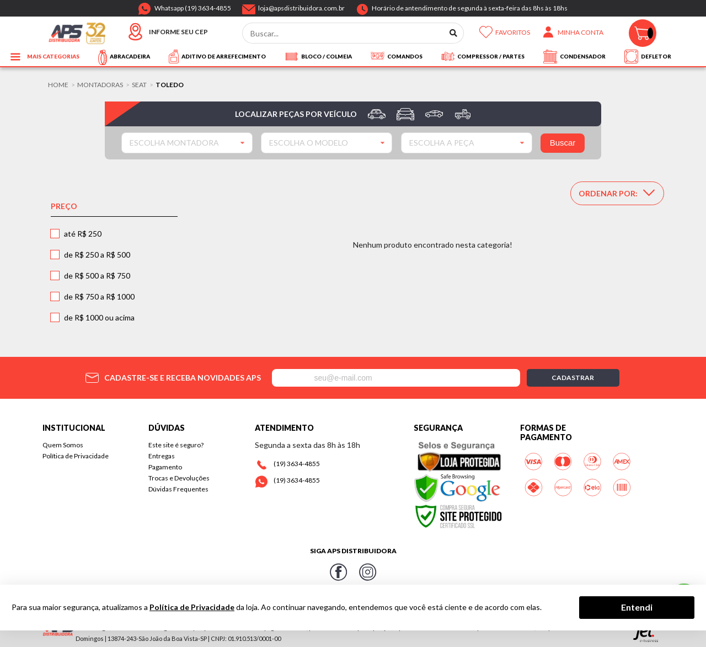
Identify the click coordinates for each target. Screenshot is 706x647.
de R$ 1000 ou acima (99, 317)
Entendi (636, 607)
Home (58, 85)
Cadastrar (573, 377)
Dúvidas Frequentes (178, 489)
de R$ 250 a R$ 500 (97, 254)
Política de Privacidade (75, 456)
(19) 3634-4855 (297, 463)
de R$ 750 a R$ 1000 (99, 296)
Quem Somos (62, 445)
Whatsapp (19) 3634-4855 (192, 6)
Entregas (161, 456)
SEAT (139, 85)
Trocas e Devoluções (179, 478)
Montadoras (100, 85)
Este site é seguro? (176, 445)
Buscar (563, 142)
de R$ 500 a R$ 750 (97, 275)
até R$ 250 (82, 233)
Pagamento (165, 467)
